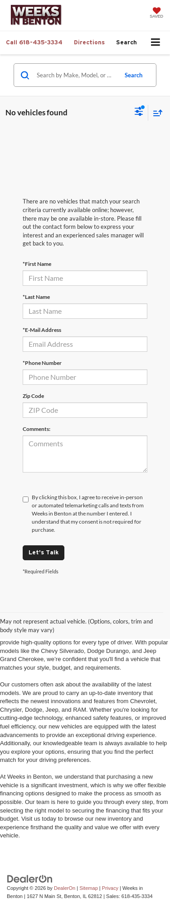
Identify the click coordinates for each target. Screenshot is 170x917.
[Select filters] (139, 113)
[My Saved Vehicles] (156, 13)
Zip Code (33, 395)
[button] (34, 42)
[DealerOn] (30, 878)
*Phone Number (42, 362)
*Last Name (36, 296)
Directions (89, 42)
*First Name (37, 263)
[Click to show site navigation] (155, 42)
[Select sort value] (155, 113)
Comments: (36, 428)
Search (133, 75)
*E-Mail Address (42, 329)
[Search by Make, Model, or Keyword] (76, 75)
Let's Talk (43, 552)
